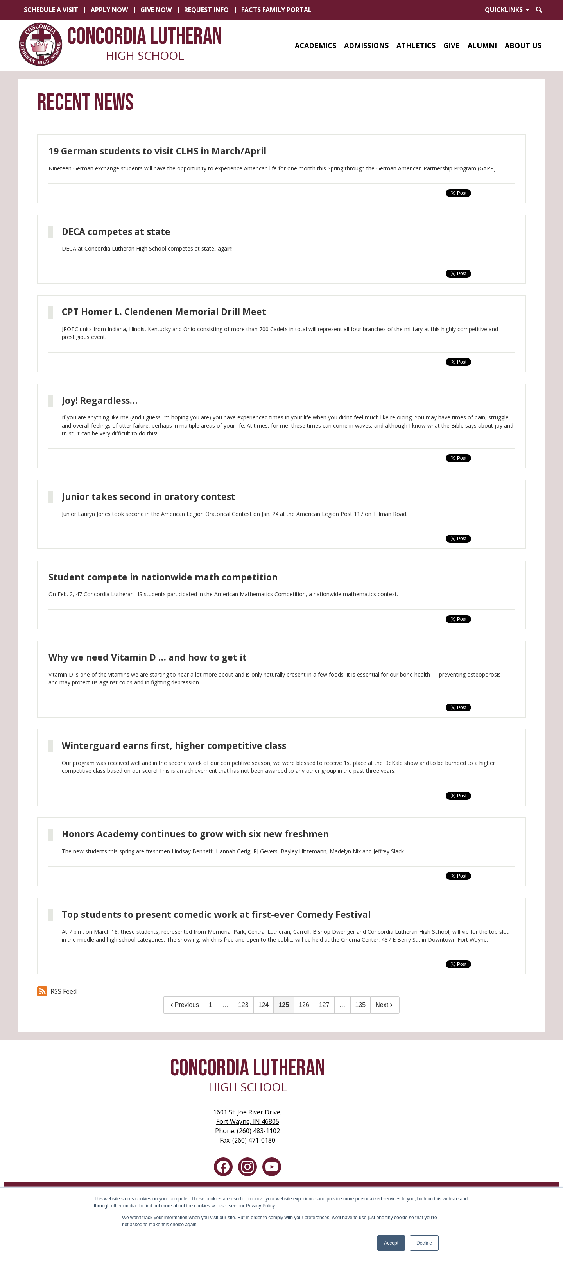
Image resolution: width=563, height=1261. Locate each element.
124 (263, 1004)
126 (304, 1004)
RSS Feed (57, 991)
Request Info (206, 9)
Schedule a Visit (51, 9)
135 (360, 1004)
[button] (315, 45)
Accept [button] (391, 1243)
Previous (184, 1004)
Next (384, 1004)
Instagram (247, 1168)
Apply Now (109, 9)
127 (324, 1004)
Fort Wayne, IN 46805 (247, 1116)
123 (243, 1004)
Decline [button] (424, 1243)
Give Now (156, 9)
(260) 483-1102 (258, 1131)
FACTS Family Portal (276, 9)
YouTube (271, 1168)
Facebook (223, 1168)
